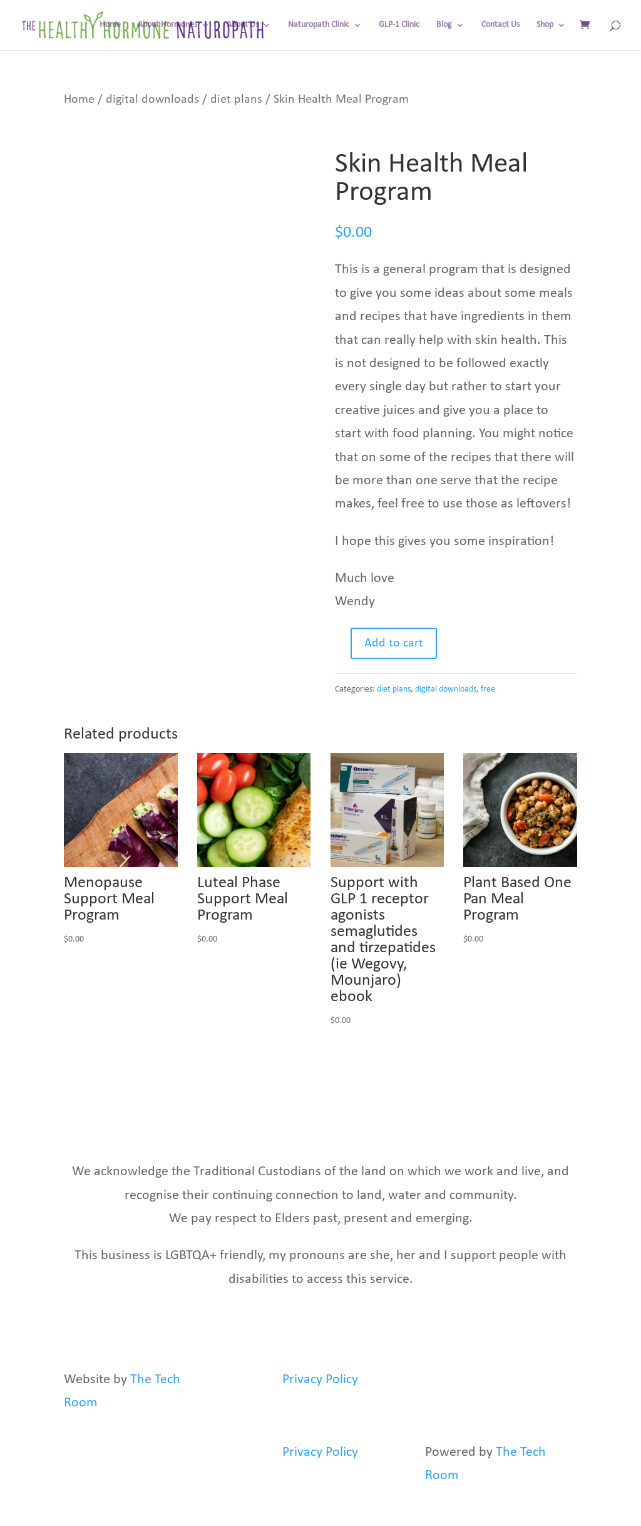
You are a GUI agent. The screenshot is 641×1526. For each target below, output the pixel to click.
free (488, 689)
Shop (544, 25)
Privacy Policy (320, 1380)
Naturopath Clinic (318, 25)
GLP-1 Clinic (399, 25)
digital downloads (152, 99)
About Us (243, 25)
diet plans (236, 99)
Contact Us (500, 25)
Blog (444, 25)
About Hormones (167, 25)
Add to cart (393, 643)
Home (110, 25)
